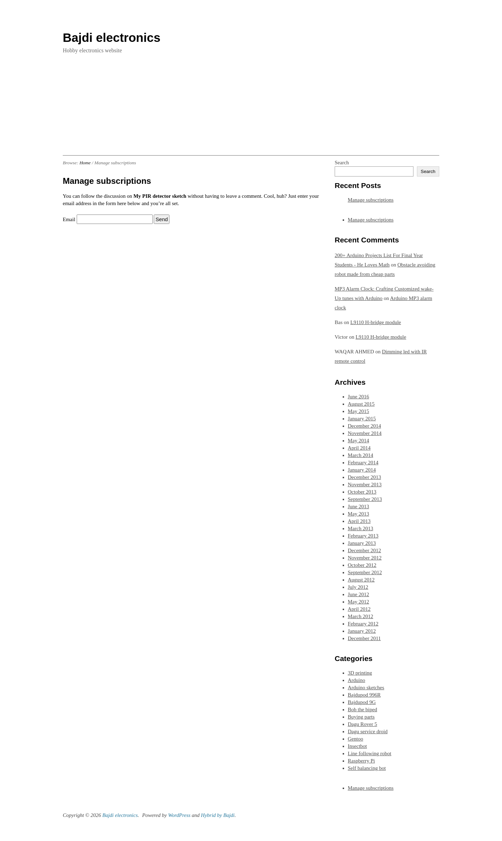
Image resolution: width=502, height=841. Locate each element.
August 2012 (361, 580)
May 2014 (358, 440)
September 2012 (365, 572)
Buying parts (361, 717)
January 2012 (362, 631)
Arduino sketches (366, 687)
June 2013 (358, 506)
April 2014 (359, 448)
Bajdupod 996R (364, 695)
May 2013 (358, 514)
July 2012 (358, 587)
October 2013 (362, 492)
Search (342, 162)
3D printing (360, 673)
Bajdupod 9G (362, 702)
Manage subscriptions (107, 181)
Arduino (356, 680)
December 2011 (364, 638)
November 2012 (365, 558)
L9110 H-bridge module (375, 322)
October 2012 (362, 565)
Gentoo (355, 739)
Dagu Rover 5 (362, 724)
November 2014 (365, 433)
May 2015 (358, 411)
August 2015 (361, 404)
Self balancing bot (367, 768)
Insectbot (357, 746)
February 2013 (363, 536)
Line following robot (369, 753)
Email (69, 219)
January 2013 (362, 543)
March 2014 (360, 455)
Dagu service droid (368, 731)
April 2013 (359, 521)
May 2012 (358, 602)
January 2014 (362, 470)
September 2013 (365, 499)
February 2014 (363, 462)
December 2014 (364, 426)
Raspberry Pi (361, 761)
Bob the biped (362, 709)
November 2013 (365, 484)
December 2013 (364, 477)
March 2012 (360, 616)
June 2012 (358, 594)
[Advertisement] (251, 106)
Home (85, 162)
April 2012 (359, 609)
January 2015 (362, 418)
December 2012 (364, 550)
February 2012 (363, 623)
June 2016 (358, 396)
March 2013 (360, 528)
